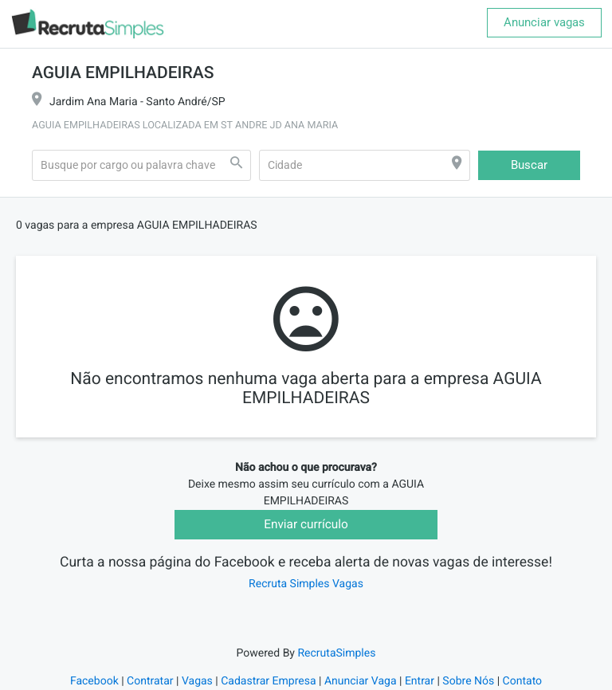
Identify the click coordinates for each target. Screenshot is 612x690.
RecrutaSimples (336, 653)
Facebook (94, 681)
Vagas (197, 681)
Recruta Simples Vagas (306, 584)
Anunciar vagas (544, 22)
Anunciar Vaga (360, 681)
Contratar (150, 681)
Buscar (529, 165)
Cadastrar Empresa (268, 681)
